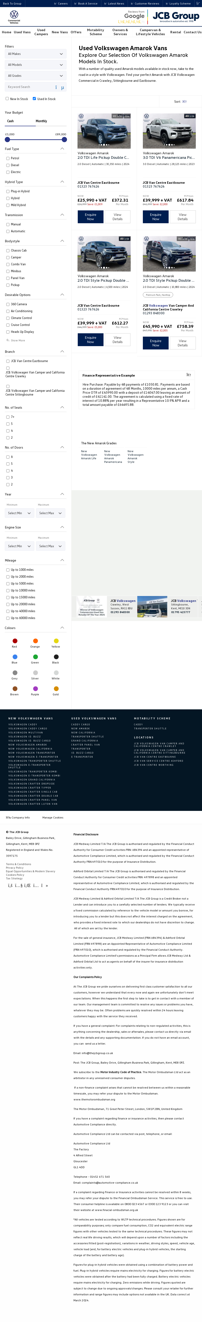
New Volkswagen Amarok (27, 744)
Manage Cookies (52, 817)
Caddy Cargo (80, 724)
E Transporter (82, 756)
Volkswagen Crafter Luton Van (33, 804)
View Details (118, 217)
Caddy (138, 724)
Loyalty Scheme (178, 3)
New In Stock (16, 99)
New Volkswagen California (30, 748)
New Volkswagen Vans (30, 718)
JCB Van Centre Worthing (154, 764)
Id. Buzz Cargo (82, 752)
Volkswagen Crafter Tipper (29, 787)
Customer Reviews (145, 3)
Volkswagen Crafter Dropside (31, 783)
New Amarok (80, 728)
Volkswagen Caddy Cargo (27, 728)
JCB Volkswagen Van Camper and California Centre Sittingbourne (160, 751)
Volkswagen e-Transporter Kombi (34, 775)
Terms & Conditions (18, 864)
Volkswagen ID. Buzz (24, 736)
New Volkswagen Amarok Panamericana (113, 456)
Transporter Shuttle (87, 736)
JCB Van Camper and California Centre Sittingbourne (182, 601)
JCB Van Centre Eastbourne (155, 756)
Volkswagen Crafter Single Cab (32, 791)
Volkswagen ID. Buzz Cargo (29, 740)
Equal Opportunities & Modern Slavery (30, 871)
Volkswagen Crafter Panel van (32, 800)
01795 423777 (180, 612)
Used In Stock (44, 99)
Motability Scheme (152, 718)
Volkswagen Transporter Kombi (32, 771)
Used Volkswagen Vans (94, 718)
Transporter (81, 748)
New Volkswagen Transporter (31, 752)
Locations (144, 737)
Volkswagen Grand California (31, 779)
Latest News (114, 3)
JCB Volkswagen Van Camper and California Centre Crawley (159, 744)
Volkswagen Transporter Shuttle (34, 761)
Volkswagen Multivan (25, 732)
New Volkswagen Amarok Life (89, 454)
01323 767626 (88, 186)
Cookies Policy (15, 874)
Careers (61, 3)
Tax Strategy (14, 878)
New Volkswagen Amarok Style (136, 456)
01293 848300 (154, 313)
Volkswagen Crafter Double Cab (33, 795)
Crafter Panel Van (85, 744)
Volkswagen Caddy (22, 724)
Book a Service (86, 3)
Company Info (18, 817)
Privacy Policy (15, 867)
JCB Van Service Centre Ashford (158, 760)
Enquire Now (90, 217)
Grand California (84, 740)
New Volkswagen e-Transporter (33, 756)
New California (83, 732)
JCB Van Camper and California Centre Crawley (121, 601)
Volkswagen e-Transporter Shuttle (29, 766)
